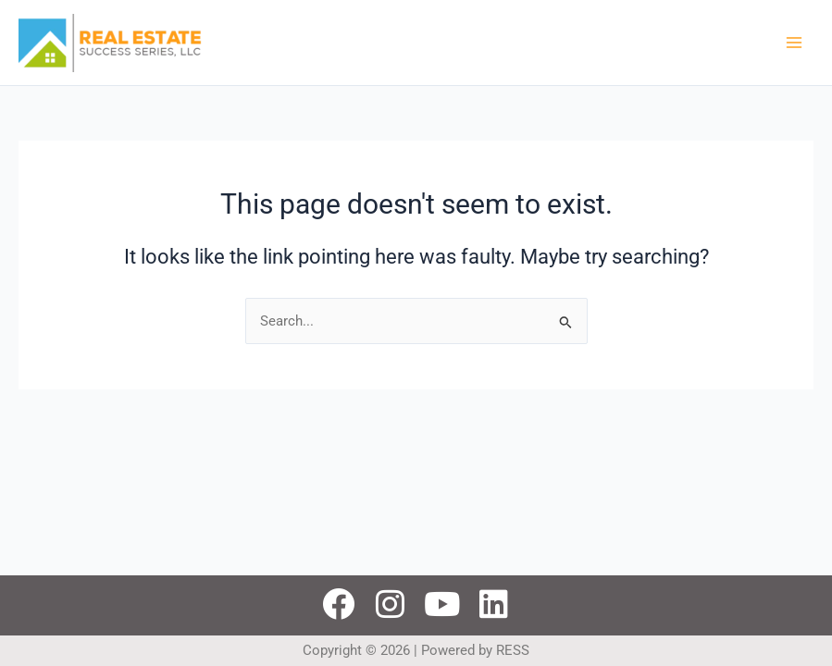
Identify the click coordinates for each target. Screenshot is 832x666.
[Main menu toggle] (794, 42)
